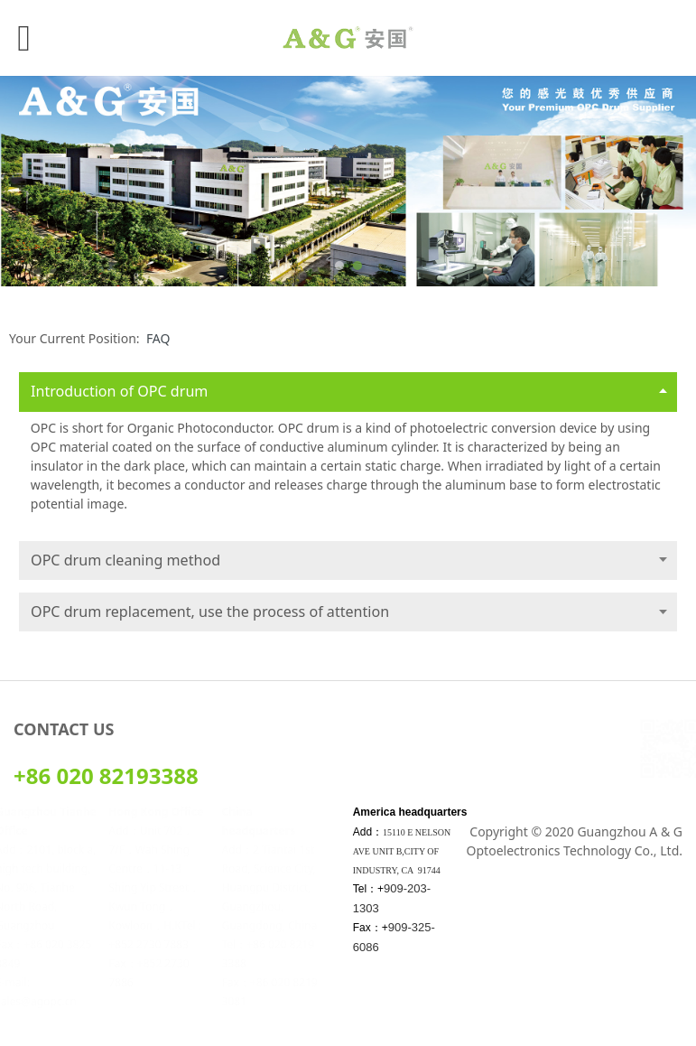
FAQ (158, 338)
